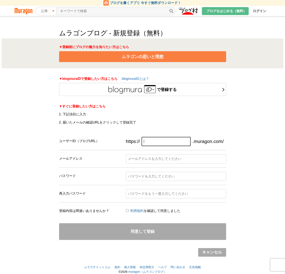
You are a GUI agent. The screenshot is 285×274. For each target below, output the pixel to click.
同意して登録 (143, 231)
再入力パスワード (72, 193)
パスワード (67, 176)
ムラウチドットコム (97, 267)
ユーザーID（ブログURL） (79, 141)
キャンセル (212, 252)
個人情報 (130, 267)
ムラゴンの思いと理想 (142, 56)
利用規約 (137, 211)
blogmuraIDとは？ (135, 78)
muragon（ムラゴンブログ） (147, 271)
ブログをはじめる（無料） (226, 11)
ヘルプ (162, 267)
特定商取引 (147, 267)
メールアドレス (70, 158)
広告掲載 (195, 267)
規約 (117, 267)
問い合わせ (178, 267)
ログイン (259, 11)
